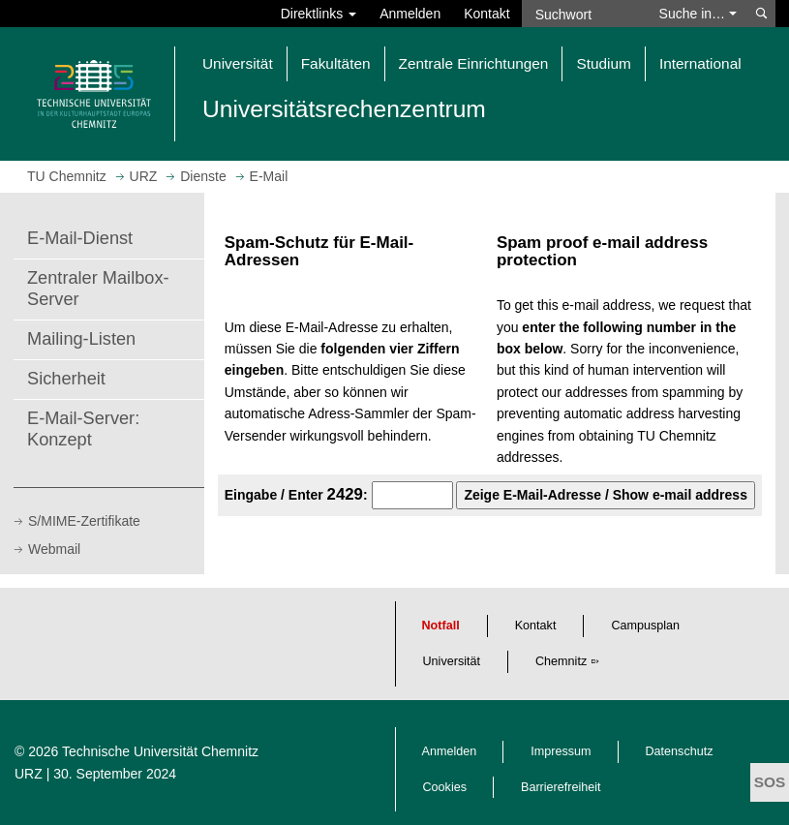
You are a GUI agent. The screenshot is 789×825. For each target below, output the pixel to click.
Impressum (561, 751)
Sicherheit (66, 378)
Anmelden (409, 13)
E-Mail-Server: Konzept (83, 429)
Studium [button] (603, 63)
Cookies (445, 787)
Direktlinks (318, 13)
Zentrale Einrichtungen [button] (474, 63)
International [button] (700, 63)
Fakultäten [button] (336, 63)
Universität (452, 661)
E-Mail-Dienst (80, 238)
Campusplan (645, 625)
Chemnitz (561, 661)
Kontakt (486, 13)
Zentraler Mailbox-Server (98, 288)
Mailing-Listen (81, 339)
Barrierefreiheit (561, 787)
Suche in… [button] (698, 13)
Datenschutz (679, 751)
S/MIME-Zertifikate (84, 521)
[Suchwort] (585, 13)
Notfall (441, 625)
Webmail (54, 549)
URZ (29, 773)
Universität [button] (237, 63)
